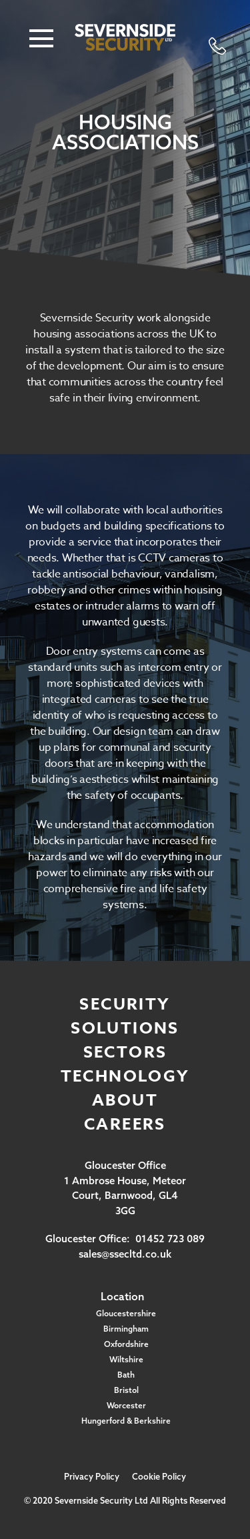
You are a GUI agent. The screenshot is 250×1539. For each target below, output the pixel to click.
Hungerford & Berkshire (126, 1421)
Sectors (125, 1052)
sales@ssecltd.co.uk (125, 1254)
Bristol (126, 1390)
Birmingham (126, 1329)
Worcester (126, 1405)
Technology (125, 1076)
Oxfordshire (126, 1344)
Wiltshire (126, 1359)
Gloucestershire (126, 1313)
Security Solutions (125, 1016)
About (125, 1100)
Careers (125, 1124)
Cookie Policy (159, 1476)
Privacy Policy (91, 1476)
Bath (126, 1375)
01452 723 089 (170, 1238)
